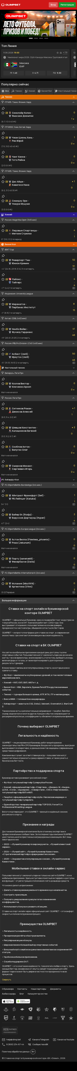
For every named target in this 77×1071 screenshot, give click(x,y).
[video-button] (74, 269)
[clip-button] (3, 108)
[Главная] (11, 4)
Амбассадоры (9, 993)
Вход (53, 4)
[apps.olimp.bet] (8, 1001)
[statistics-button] (61, 52)
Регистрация (67, 4)
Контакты (22, 989)
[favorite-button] (58, 52)
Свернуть (6, 979)
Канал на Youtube (63, 1039)
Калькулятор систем (37, 993)
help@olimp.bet (11, 1039)
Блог (22, 993)
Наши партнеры (38, 989)
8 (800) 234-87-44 (13, 1044)
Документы (55, 989)
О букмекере (8, 989)
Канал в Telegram (38, 1039)
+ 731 (65, 52)
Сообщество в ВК (38, 1044)
